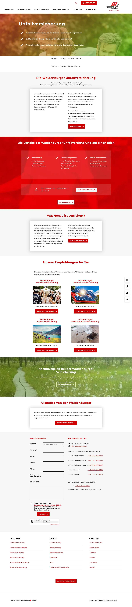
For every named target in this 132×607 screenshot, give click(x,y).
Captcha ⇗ (54, 524)
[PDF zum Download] (86, 190)
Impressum (93, 600)
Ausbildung (93, 563)
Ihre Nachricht (34, 482)
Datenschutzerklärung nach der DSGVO (47, 505)
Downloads (53, 558)
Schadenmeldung (55, 543)
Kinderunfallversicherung (18, 567)
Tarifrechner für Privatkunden (59, 567)
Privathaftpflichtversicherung (19, 563)
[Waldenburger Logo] (114, 7)
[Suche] (76, 3)
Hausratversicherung (17, 558)
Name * (32, 456)
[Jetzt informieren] (66, 423)
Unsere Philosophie (95, 543)
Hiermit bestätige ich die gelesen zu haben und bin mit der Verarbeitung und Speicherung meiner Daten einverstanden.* (47, 507)
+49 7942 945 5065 (95, 460)
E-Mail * (32, 463)
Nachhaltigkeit (94, 548)
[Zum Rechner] (76, 126)
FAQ (51, 563)
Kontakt (91, 567)
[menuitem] (11, 10)
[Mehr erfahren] (66, 384)
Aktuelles (92, 553)
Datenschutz (102, 600)
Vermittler (90, 3)
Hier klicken (46, 522)
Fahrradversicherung (17, 553)
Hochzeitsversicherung (17, 543)
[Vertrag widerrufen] (66, 581)
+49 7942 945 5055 (82, 486)
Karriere (92, 558)
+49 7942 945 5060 (95, 465)
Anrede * (33, 444)
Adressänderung (55, 548)
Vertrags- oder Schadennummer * (35, 476)
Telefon (32, 469)
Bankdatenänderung (56, 553)
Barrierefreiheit (112, 600)
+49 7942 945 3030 (95, 470)
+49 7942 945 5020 (95, 456)
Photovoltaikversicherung (18, 548)
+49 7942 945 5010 (95, 475)
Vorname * (33, 450)
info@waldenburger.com (79, 446)
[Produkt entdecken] (46, 311)
